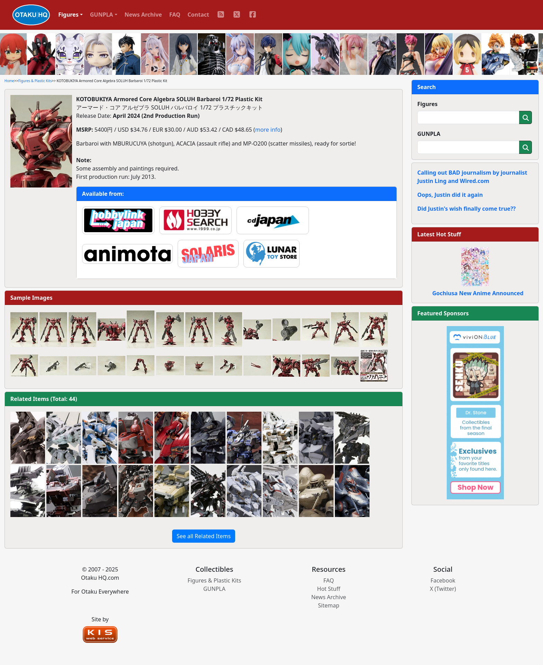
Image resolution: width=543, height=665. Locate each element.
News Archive (143, 14)
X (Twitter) (443, 589)
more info (268, 129)
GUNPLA (428, 134)
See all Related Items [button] (204, 536)
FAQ (174, 14)
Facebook (442, 580)
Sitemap (328, 605)
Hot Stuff (328, 589)
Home (9, 80)
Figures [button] (68, 14)
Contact (198, 14)
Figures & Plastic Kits (35, 80)
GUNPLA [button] (101, 14)
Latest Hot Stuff (439, 234)
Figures (427, 104)
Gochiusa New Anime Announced (477, 293)
